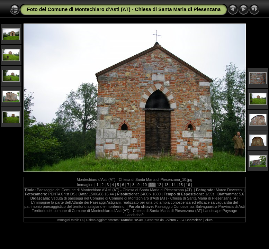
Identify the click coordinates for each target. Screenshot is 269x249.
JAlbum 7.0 (173, 220)
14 (173, 185)
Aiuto (209, 220)
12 (159, 185)
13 (166, 185)
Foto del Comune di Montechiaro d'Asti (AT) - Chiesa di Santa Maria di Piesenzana (124, 9)
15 (181, 185)
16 (188, 185)
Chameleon (194, 220)
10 (145, 185)
